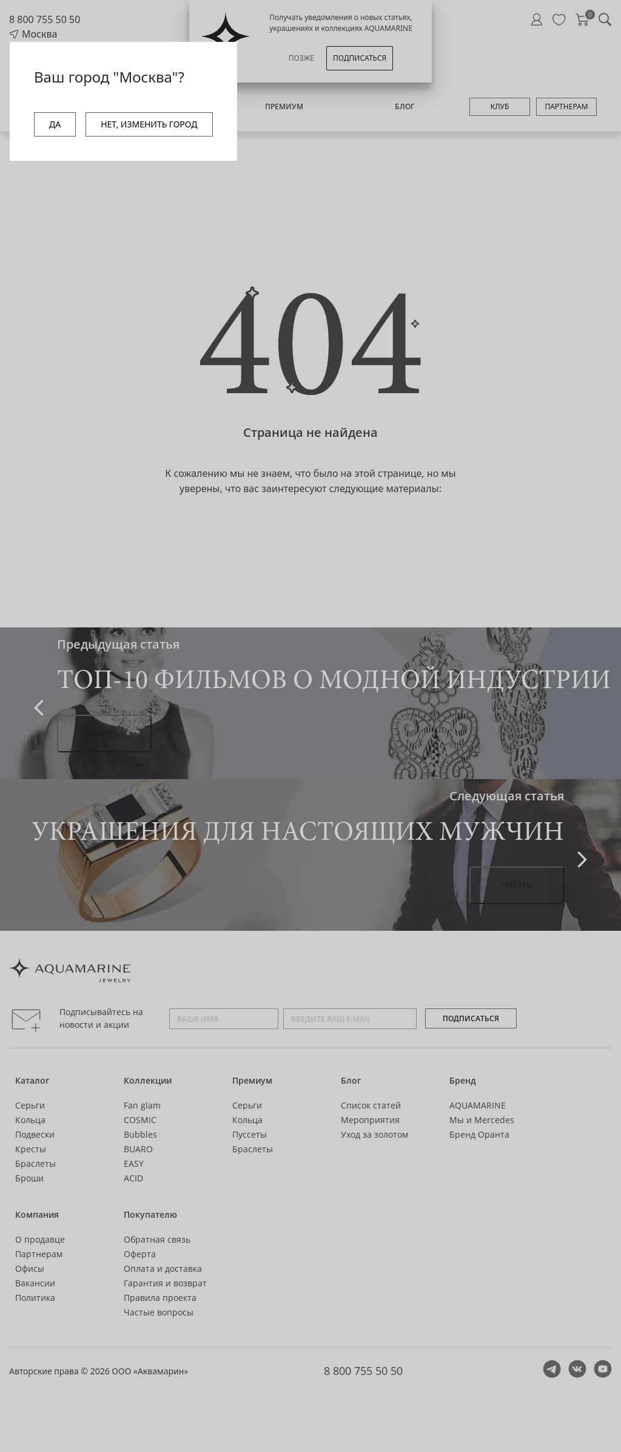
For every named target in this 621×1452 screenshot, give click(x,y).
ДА (55, 124)
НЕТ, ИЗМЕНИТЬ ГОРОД (149, 124)
